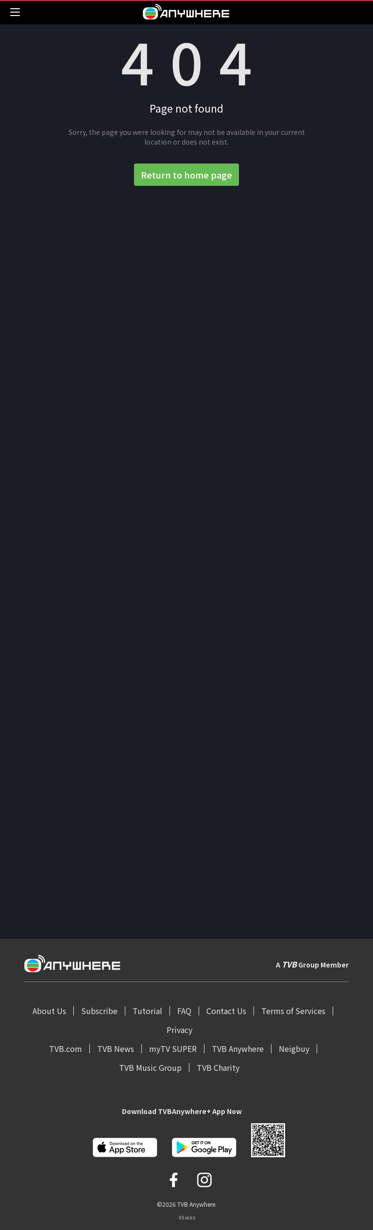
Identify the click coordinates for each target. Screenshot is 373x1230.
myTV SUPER (173, 1048)
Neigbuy (294, 1048)
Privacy (179, 1029)
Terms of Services (293, 1011)
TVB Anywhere (238, 1048)
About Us (49, 1011)
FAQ (184, 1011)
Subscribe (99, 1011)
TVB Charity (218, 1067)
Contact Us (226, 1011)
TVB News (115, 1048)
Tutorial (147, 1011)
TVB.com (65, 1048)
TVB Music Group (150, 1067)
